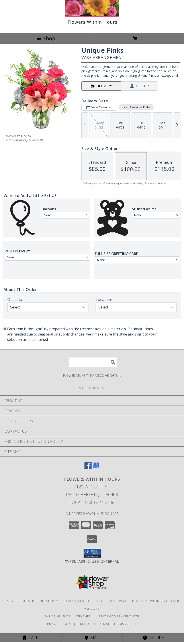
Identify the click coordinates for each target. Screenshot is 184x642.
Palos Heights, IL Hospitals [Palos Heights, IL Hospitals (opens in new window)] (90, 601)
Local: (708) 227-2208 (92, 502)
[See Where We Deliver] (92, 388)
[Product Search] (93, 362)
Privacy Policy (60, 624)
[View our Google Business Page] (96, 467)
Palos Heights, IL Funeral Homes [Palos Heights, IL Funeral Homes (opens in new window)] (34, 601)
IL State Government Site (117, 616)
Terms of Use (125, 624)
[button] (92, 553)
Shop (46, 38)
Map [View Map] (92, 638)
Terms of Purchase (93, 624)
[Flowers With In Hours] (92, 26)
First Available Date (136, 107)
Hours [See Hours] (153, 638)
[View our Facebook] (88, 467)
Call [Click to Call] (30, 638)
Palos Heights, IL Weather (68, 616)
